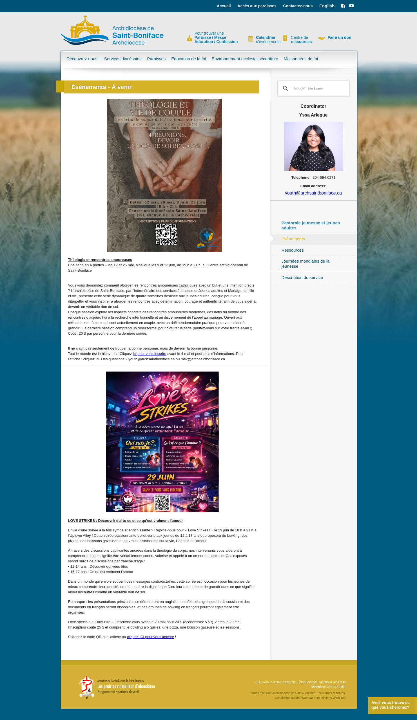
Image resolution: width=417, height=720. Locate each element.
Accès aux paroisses (256, 6)
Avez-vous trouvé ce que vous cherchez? (390, 705)
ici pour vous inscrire (149, 354)
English (327, 5)
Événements (293, 238)
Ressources (293, 250)
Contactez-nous (298, 6)
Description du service (302, 277)
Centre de (301, 39)
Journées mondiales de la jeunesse (306, 264)
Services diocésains (123, 58)
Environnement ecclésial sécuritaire (245, 58)
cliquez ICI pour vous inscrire (150, 637)
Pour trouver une (216, 37)
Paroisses (156, 58)
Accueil (224, 6)
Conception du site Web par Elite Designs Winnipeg (310, 697)
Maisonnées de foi (301, 58)
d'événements (266, 39)
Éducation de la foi (188, 58)
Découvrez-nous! (83, 58)
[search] (312, 88)
